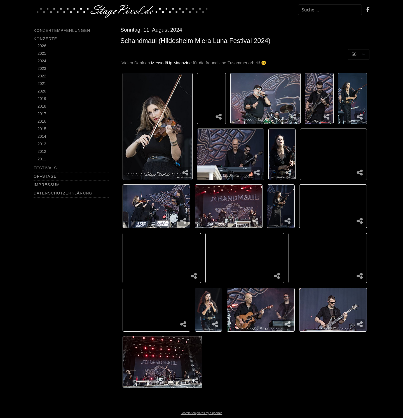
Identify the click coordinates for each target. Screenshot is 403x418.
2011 (42, 159)
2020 (42, 91)
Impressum (47, 184)
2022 (42, 76)
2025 (42, 53)
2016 (42, 121)
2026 (42, 46)
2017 (42, 113)
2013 (42, 144)
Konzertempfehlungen (62, 30)
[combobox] (330, 9)
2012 (42, 151)
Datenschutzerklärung (63, 193)
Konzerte (45, 39)
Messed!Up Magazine (171, 62)
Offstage (45, 176)
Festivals (45, 168)
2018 (42, 106)
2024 (42, 61)
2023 (42, 68)
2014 (42, 136)
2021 (42, 83)
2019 (42, 98)
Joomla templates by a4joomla (201, 413)
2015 (42, 129)
